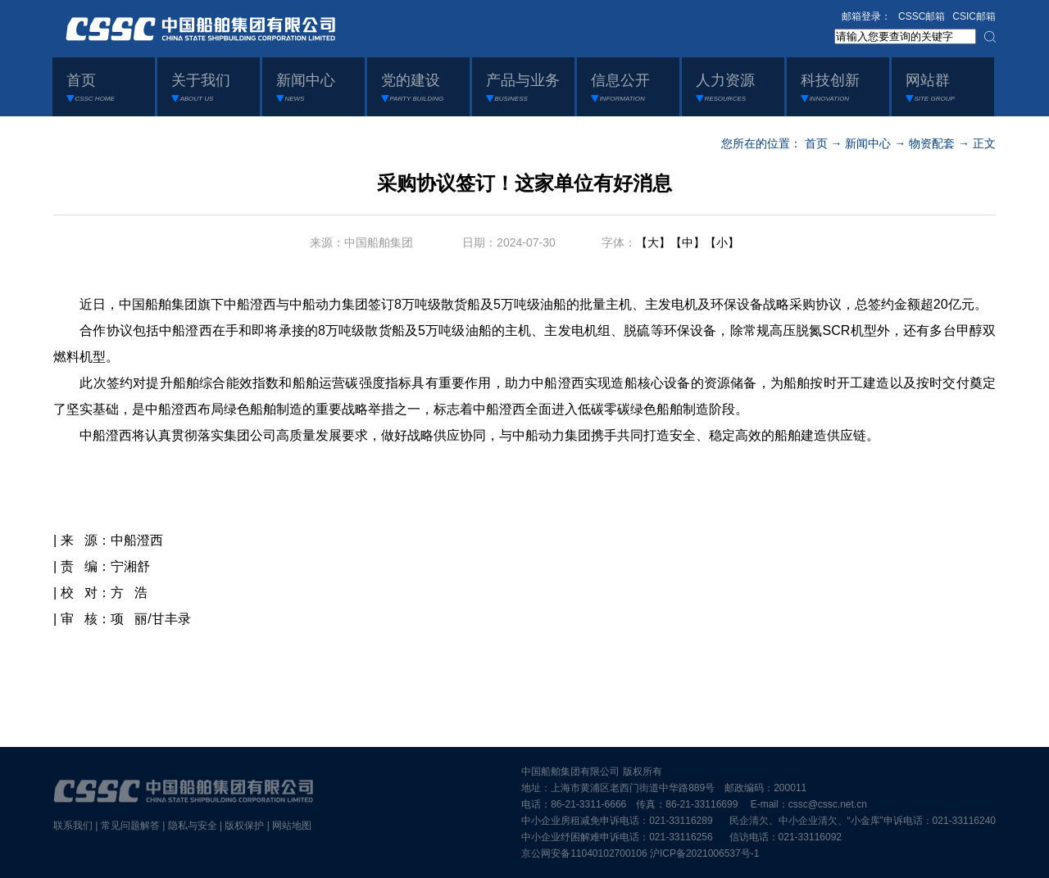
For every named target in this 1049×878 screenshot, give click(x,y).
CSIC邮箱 (974, 16)
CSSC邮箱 (921, 16)
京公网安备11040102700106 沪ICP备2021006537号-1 (640, 853)
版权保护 (244, 825)
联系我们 (73, 825)
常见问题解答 (130, 825)
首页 (816, 143)
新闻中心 (868, 143)
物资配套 (932, 143)
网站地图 (291, 825)
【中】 (687, 242)
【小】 (722, 242)
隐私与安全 (192, 825)
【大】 (653, 242)
